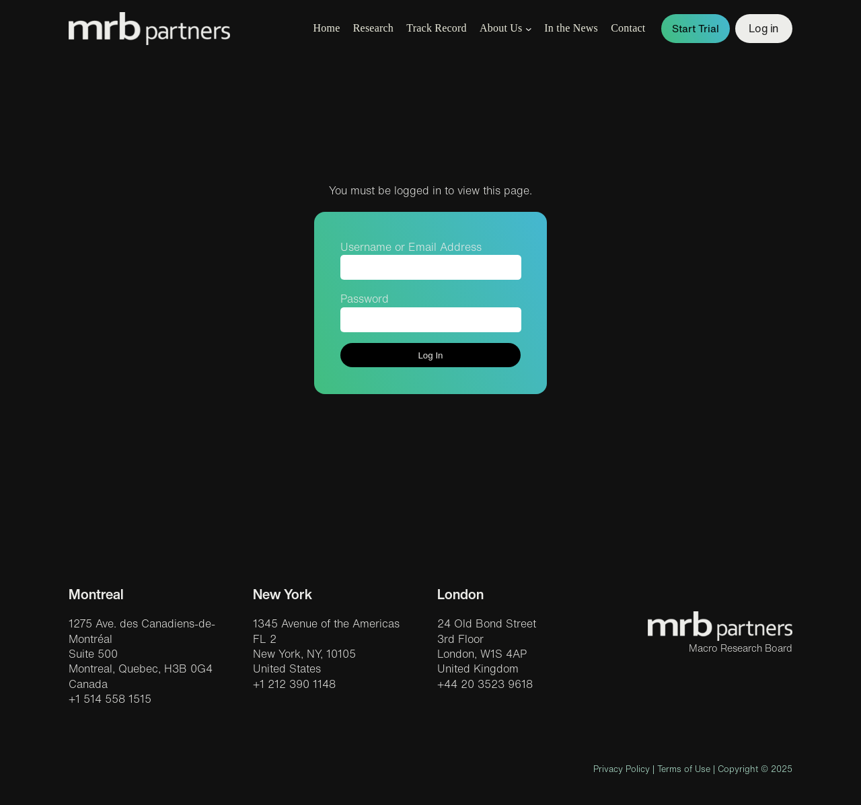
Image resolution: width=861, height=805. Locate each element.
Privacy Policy (621, 769)
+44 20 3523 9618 (485, 684)
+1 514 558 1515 (110, 698)
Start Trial (695, 29)
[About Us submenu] (528, 29)
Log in (763, 28)
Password (364, 298)
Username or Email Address (411, 246)
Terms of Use (683, 769)
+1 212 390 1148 (294, 684)
